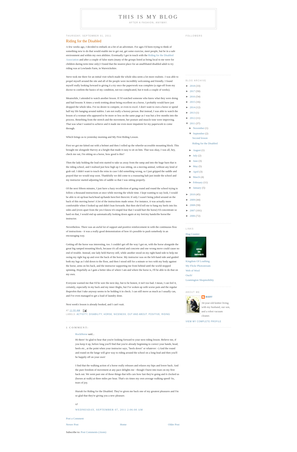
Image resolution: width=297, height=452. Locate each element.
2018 (193, 85)
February (198, 182)
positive (154, 314)
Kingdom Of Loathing (198, 261)
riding (165, 314)
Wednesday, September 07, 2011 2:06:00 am (109, 409)
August (197, 150)
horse (108, 314)
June (196, 160)
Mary (209, 297)
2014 (193, 107)
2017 (193, 91)
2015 (193, 101)
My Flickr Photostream (198, 265)
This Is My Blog (148, 17)
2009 (193, 199)
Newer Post (72, 424)
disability (95, 314)
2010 (193, 194)
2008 (193, 205)
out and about (137, 314)
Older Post (173, 424)
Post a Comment (75, 418)
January (197, 187)
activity (82, 314)
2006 (193, 215)
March (197, 177)
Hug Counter (193, 233)
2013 (193, 112)
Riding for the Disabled (83, 41)
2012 (193, 118)
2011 (193, 123)
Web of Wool (193, 270)
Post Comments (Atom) (93, 432)
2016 (193, 96)
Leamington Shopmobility (200, 280)
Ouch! (189, 275)
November (199, 128)
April (196, 171)
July (195, 155)
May (196, 166)
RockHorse (81, 334)
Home (123, 424)
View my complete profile (203, 321)
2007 (193, 210)
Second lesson (199, 138)
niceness (120, 314)
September (199, 133)
